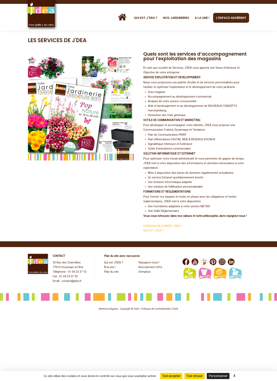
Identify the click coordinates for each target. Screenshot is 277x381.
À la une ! (110, 267)
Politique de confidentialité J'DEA (159, 308)
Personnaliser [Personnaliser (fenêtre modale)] (218, 376)
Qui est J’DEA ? (113, 262)
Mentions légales (108, 308)
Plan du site (111, 271)
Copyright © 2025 (130, 308)
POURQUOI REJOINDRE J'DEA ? (162, 226)
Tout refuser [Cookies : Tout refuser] (194, 376)
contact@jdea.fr (72, 281)
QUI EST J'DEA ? (153, 230)
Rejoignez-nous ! (148, 262)
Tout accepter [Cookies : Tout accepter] (171, 376)
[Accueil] (123, 17)
